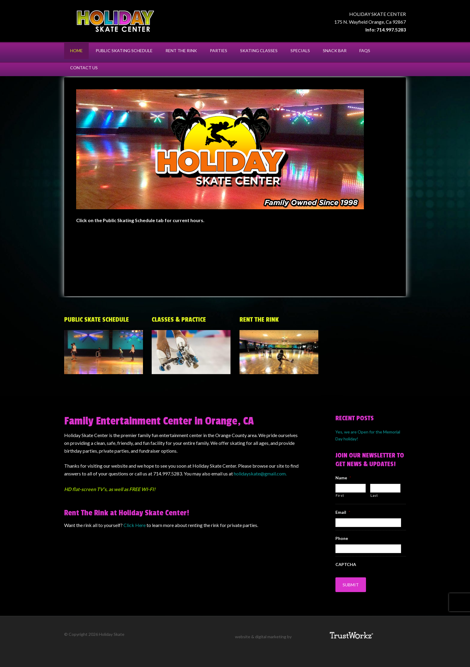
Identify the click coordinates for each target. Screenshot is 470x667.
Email (342, 512)
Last (374, 495)
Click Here (135, 525)
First (340, 495)
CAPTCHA (345, 564)
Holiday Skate (115, 21)
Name (343, 477)
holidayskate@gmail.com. (260, 473)
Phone (341, 538)
